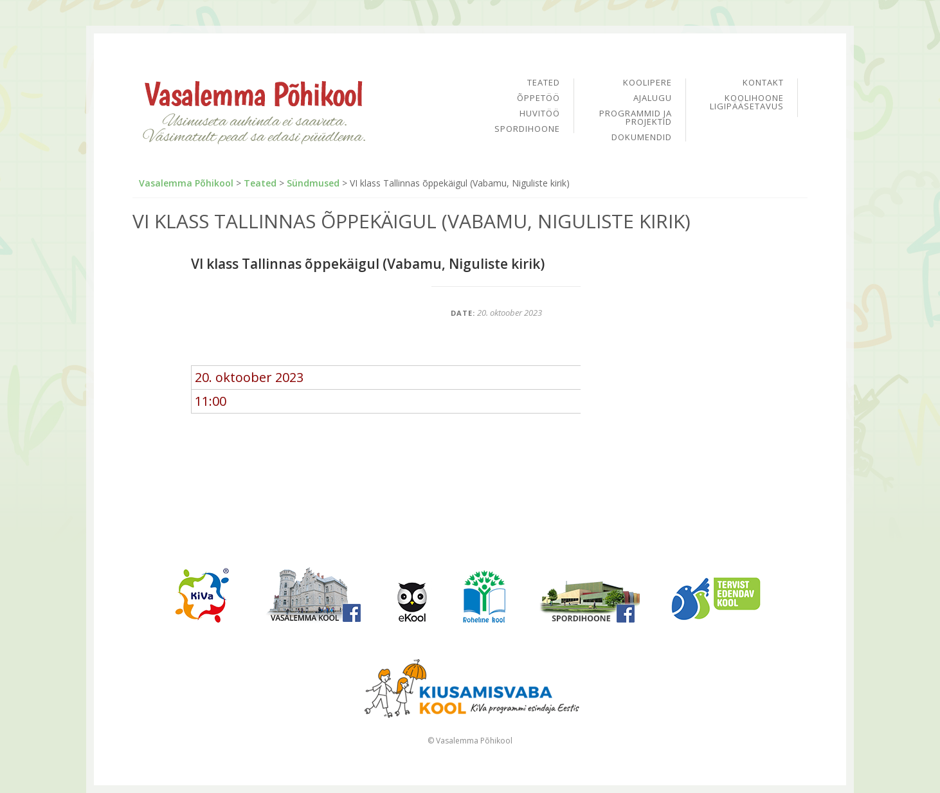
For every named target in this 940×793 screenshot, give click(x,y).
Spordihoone (527, 129)
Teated (543, 83)
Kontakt (763, 83)
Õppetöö (538, 99)
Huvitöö (540, 114)
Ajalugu (652, 99)
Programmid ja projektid (635, 118)
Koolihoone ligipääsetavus (747, 102)
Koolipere (647, 83)
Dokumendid (641, 137)
